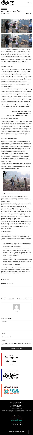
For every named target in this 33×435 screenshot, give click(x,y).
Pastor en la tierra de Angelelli (7, 298)
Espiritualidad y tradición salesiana (24, 298)
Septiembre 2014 (10, 283)
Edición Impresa (7, 7)
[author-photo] (16, 309)
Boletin (4, 13)
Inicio (2, 7)
